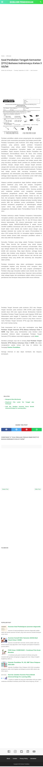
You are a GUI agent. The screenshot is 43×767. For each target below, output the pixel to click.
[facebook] (6, 430)
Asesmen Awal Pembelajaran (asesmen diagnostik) (24, 627)
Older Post (37, 490)
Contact (14, 759)
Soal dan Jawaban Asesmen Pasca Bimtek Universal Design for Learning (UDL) (19, 408)
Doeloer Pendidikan (21, 2)
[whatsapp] (37, 430)
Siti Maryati (9, 71)
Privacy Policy (24, 759)
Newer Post (5, 490)
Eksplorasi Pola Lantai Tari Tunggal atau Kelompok (19, 403)
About (7, 759)
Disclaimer (34, 759)
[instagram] (15, 753)
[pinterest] (27, 430)
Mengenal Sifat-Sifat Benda (13, 400)
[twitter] (16, 430)
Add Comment (33, 71)
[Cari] (41, 2)
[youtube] (34, 753)
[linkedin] (27, 753)
